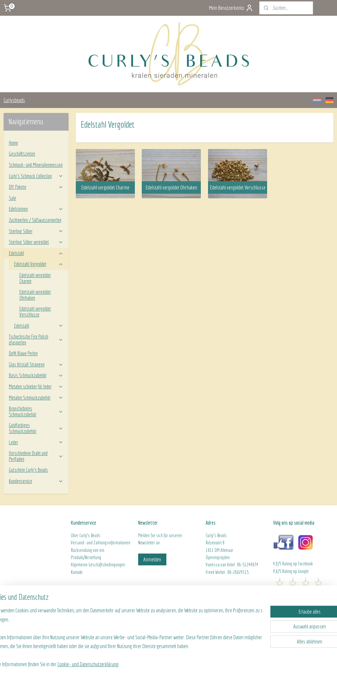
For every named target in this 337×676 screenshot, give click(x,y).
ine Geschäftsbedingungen (104, 564)
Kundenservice (36, 481)
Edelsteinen (36, 209)
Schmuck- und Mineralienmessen (36, 165)
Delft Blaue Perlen (23, 353)
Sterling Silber (36, 231)
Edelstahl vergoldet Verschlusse (35, 311)
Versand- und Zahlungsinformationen (100, 542)
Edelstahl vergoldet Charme (35, 278)
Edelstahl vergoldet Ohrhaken (35, 295)
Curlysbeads (14, 100)
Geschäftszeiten (22, 154)
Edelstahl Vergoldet (39, 264)
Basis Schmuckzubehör (36, 375)
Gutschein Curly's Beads (28, 470)
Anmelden (152, 559)
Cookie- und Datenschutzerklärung (107, 663)
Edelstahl (36, 253)
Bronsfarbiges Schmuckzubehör (36, 411)
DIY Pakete (36, 187)
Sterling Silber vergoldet (36, 242)
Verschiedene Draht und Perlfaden (36, 456)
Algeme (77, 564)
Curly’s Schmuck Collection (36, 176)
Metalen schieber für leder (36, 386)
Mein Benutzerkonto (231, 8)
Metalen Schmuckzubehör (36, 398)
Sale (12, 198)
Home (13, 143)
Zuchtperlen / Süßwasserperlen (35, 220)
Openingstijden (218, 557)
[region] (125, 636)
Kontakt (76, 572)
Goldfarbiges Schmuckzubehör (36, 428)
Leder (36, 442)
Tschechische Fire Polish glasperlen (36, 339)
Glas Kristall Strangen (36, 364)
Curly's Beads (89, 535)
